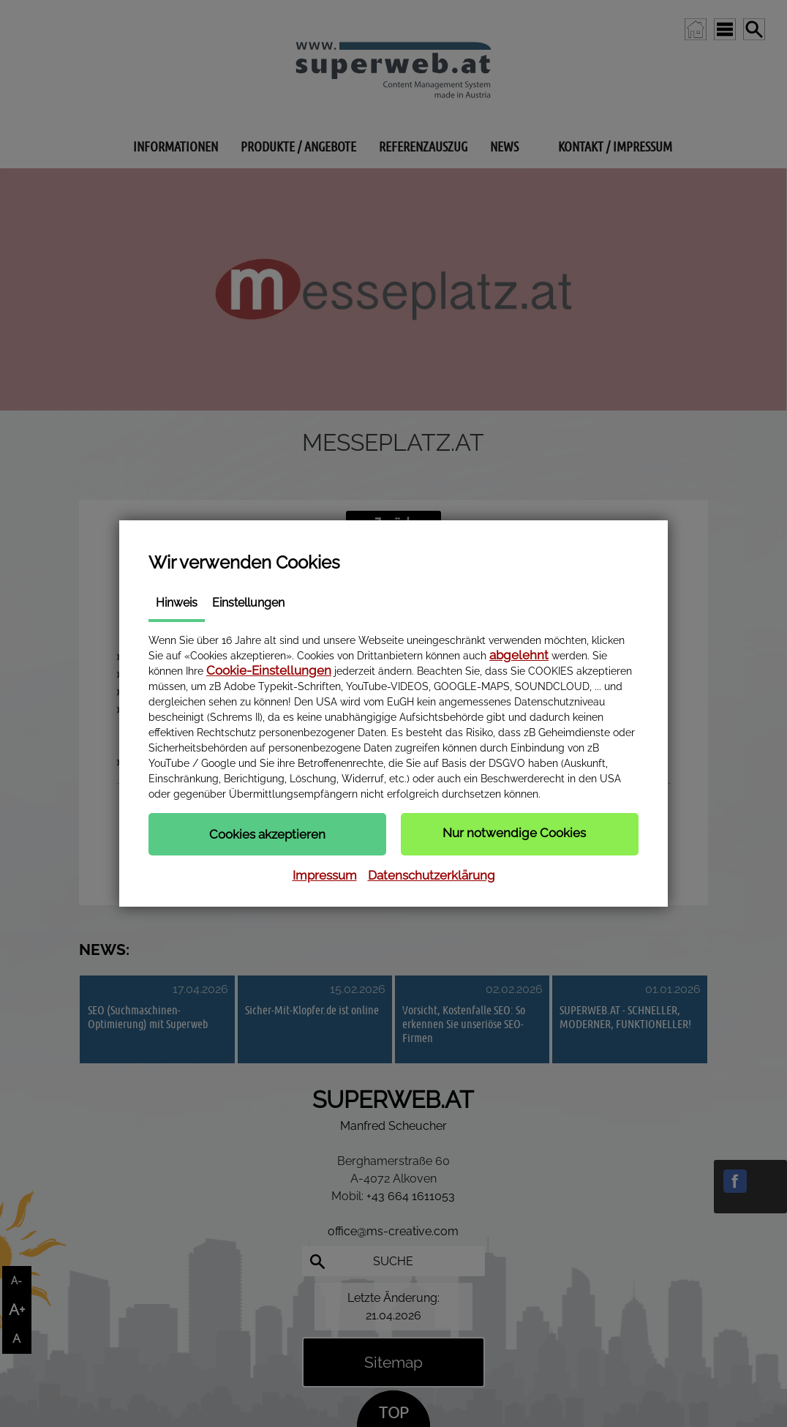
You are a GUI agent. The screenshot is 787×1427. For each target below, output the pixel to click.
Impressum (325, 875)
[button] (267, 834)
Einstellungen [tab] (248, 603)
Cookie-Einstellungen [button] (268, 670)
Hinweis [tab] (176, 603)
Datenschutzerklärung (431, 875)
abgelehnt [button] (519, 655)
